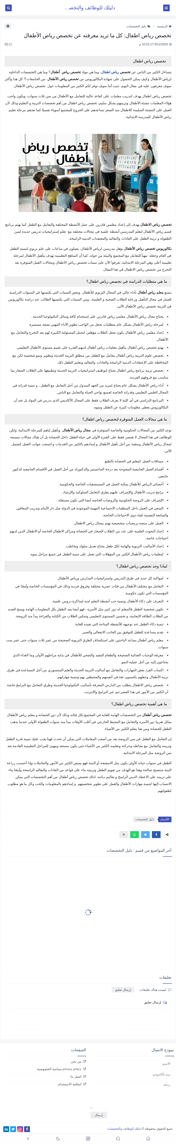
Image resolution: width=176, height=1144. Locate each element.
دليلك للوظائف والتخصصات (87, 7)
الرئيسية (164, 26)
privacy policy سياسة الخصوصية (59, 1069)
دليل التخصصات (138, 26)
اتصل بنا (76, 1076)
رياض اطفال (110, 72)
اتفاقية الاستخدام (69, 1084)
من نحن (76, 1061)
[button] (156, 834)
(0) (8, 44)
